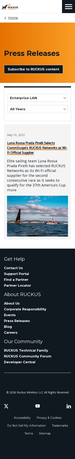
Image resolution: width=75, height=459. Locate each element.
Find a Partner (16, 280)
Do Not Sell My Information (26, 425)
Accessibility (22, 418)
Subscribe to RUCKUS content (33, 69)
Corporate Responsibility (25, 309)
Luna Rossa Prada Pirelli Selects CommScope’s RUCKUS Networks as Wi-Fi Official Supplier (37, 148)
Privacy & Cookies (49, 418)
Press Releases (17, 321)
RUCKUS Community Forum (27, 356)
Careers (10, 332)
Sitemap (45, 433)
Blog (8, 327)
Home (13, 18)
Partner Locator (17, 285)
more (12, 190)
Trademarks (60, 425)
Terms (28, 433)
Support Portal (16, 274)
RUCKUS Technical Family (26, 350)
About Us (12, 303)
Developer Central (19, 362)
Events (10, 315)
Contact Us (13, 268)
